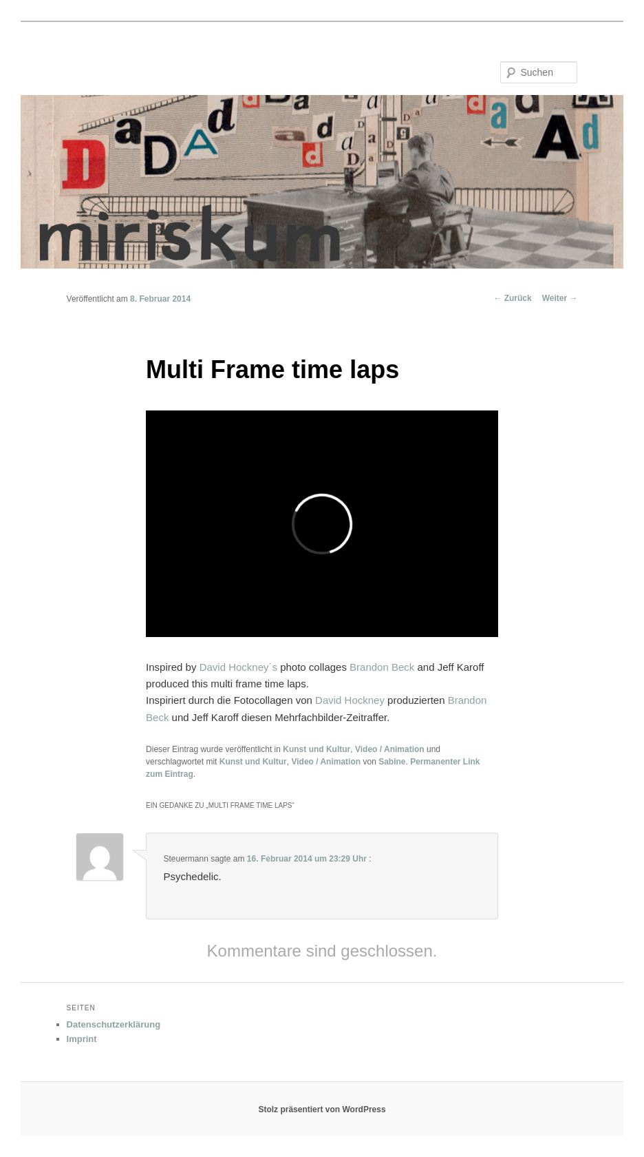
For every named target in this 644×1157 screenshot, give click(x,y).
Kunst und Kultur (316, 749)
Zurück (512, 298)
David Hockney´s (238, 667)
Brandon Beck (382, 667)
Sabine (391, 762)
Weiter (560, 298)
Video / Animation (390, 749)
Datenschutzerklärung (114, 1024)
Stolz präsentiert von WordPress (321, 1109)
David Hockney (350, 700)
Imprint (82, 1039)
